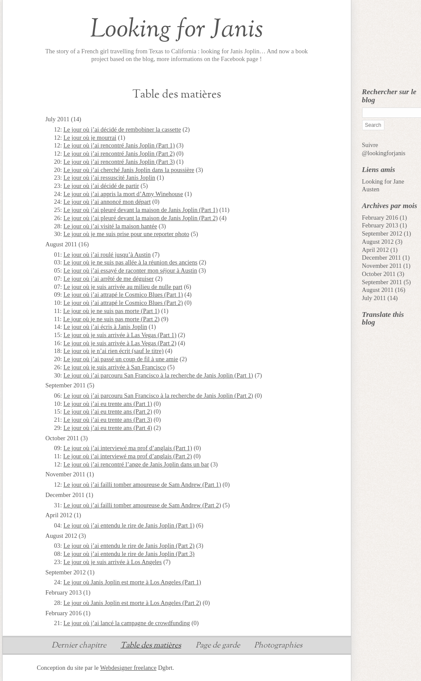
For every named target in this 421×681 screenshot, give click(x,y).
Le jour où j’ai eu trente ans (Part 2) (108, 411)
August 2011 (377, 289)
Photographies (278, 646)
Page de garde (218, 646)
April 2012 (375, 249)
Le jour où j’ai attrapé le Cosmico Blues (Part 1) (123, 294)
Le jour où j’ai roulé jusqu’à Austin (107, 254)
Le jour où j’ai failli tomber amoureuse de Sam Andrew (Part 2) (142, 505)
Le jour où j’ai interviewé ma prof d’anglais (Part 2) (127, 456)
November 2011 (382, 265)
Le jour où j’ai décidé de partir (101, 185)
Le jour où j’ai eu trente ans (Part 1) (108, 403)
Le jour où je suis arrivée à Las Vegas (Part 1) (120, 334)
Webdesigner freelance (128, 667)
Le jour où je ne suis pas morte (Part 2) (111, 319)
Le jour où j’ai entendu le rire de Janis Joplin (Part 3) (129, 553)
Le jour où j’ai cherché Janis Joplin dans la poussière (129, 169)
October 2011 (379, 273)
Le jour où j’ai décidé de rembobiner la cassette (122, 129)
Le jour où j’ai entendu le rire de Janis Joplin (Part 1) (129, 525)
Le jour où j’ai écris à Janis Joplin (106, 326)
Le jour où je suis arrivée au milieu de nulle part (123, 286)
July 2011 (374, 297)
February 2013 (380, 225)
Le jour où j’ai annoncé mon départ (107, 201)
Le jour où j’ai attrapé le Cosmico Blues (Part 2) (123, 302)
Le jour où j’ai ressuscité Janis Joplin (109, 177)
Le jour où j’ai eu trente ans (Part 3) (108, 419)
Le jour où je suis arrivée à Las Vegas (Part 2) (120, 343)
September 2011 (382, 282)
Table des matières (150, 646)
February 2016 (380, 217)
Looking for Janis (176, 29)
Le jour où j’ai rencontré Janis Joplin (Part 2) (119, 153)
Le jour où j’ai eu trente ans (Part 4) (108, 427)
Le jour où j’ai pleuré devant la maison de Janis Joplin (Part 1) (141, 209)
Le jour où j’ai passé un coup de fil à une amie (121, 359)
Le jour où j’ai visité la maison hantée (110, 226)
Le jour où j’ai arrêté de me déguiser (109, 278)
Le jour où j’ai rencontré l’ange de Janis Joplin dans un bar (136, 464)
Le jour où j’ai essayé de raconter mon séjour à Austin (130, 270)
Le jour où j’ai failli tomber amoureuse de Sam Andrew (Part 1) (142, 484)
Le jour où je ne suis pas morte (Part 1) (111, 310)
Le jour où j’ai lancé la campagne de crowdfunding (127, 623)
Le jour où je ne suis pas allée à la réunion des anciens (131, 262)
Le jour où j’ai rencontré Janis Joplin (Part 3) (119, 161)
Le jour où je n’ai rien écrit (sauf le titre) (114, 350)
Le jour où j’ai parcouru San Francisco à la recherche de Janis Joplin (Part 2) (158, 395)
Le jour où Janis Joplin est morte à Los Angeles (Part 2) (132, 602)
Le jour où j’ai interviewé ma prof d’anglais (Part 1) (128, 448)
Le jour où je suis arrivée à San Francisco (115, 367)
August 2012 (378, 241)
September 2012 (382, 233)
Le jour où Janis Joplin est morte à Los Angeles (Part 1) (132, 582)
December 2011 (381, 257)
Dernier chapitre (79, 646)
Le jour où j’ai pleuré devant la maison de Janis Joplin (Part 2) (141, 218)
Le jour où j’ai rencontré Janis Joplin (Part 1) (119, 145)
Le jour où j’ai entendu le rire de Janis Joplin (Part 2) (129, 545)
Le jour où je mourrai (90, 137)
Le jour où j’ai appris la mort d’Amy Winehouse (123, 193)
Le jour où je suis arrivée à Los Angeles (113, 561)
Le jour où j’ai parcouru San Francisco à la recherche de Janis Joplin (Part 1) (158, 375)
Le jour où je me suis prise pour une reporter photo (127, 233)
